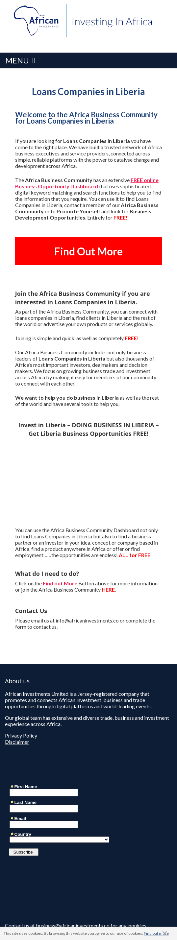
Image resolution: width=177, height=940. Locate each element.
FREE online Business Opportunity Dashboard (87, 183)
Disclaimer (17, 742)
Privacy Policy (21, 735)
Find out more (156, 933)
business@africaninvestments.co (73, 925)
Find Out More (88, 251)
